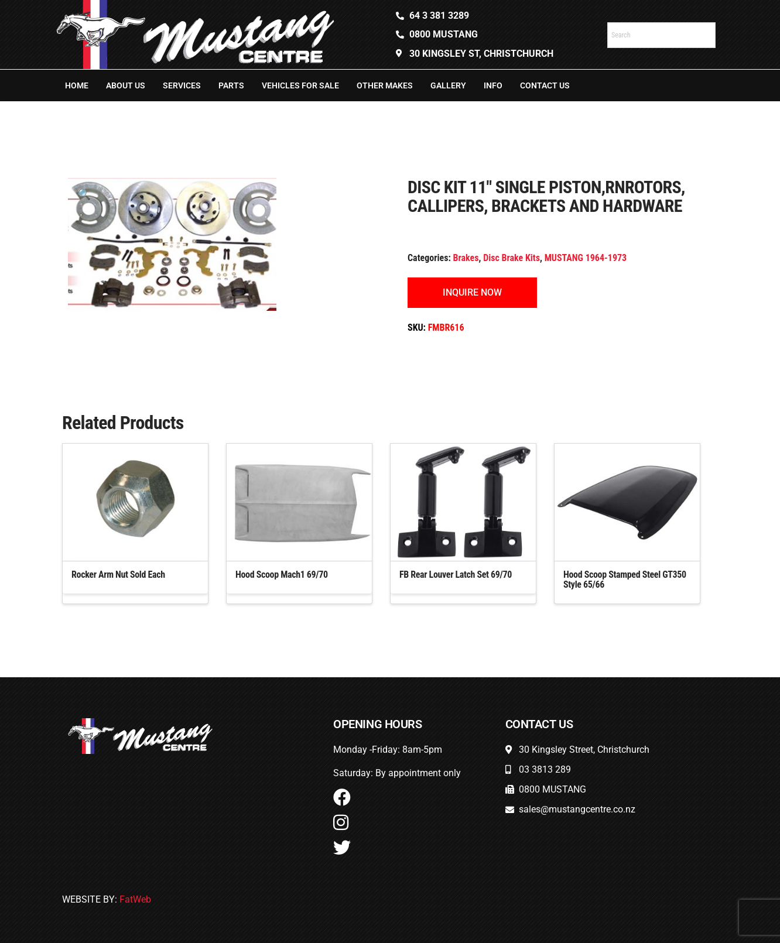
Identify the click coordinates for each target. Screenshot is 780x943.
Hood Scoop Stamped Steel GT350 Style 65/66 (624, 579)
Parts (231, 85)
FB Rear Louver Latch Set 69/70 (455, 574)
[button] (84, 194)
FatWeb (135, 899)
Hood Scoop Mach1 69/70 (281, 574)
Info (493, 85)
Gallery (448, 85)
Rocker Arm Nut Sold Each (118, 574)
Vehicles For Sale (300, 85)
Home (76, 85)
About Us (125, 85)
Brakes (466, 257)
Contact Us (545, 85)
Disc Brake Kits (511, 257)
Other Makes (385, 85)
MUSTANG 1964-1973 (586, 257)
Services (182, 85)
